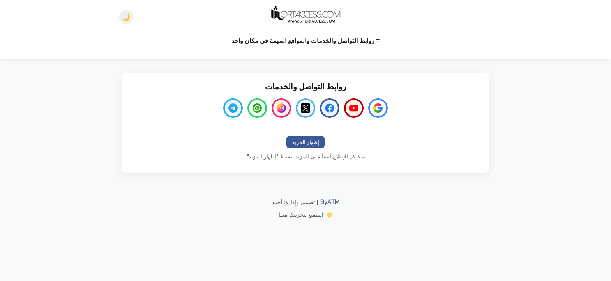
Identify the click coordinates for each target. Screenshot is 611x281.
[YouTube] (354, 108)
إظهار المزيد (306, 142)
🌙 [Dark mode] (126, 17)
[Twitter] (305, 108)
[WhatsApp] (257, 108)
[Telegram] (233, 108)
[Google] (378, 108)
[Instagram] (281, 108)
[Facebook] (329, 108)
